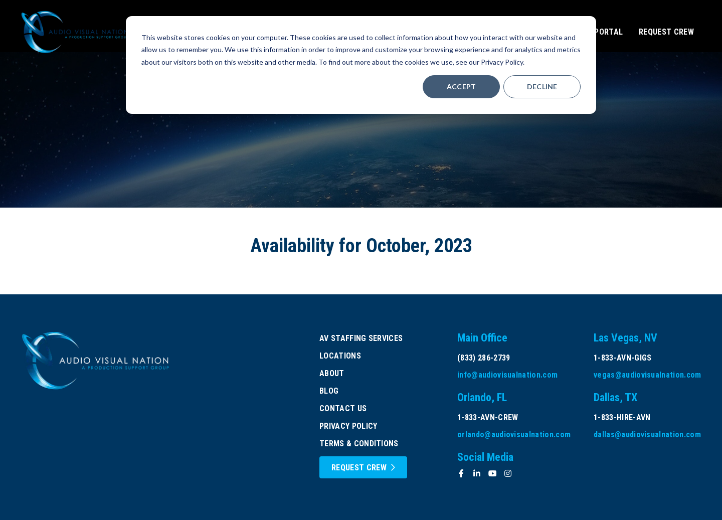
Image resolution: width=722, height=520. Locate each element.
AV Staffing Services (361, 338)
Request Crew (359, 467)
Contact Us (343, 408)
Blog (328, 391)
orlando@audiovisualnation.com (514, 434)
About (331, 373)
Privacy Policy (348, 426)
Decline (542, 86)
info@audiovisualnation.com (507, 375)
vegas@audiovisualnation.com (647, 375)
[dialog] (361, 65)
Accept (461, 86)
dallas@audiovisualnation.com (647, 434)
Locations (340, 356)
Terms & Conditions (359, 443)
